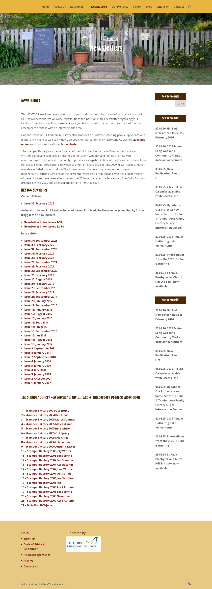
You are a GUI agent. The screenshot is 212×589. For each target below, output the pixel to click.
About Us (60, 6)
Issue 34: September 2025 (40, 240)
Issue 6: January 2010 (37, 361)
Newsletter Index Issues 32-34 (44, 226)
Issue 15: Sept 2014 (36, 322)
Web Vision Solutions (54, 584)
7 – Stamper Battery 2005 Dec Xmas (44, 437)
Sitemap (29, 538)
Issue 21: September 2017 (40, 296)
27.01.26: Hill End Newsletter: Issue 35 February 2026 (169, 314)
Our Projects (120, 6)
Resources (76, 6)
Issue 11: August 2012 (38, 340)
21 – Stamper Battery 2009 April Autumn (48, 500)
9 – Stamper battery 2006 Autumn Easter (48, 446)
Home (46, 6)
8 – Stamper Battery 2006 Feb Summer (46, 442)
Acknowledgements (37, 555)
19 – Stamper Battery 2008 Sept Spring (46, 491)
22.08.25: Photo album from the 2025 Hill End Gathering (170, 259)
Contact (179, 6)
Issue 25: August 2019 (38, 279)
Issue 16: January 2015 (38, 318)
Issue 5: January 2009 (37, 365)
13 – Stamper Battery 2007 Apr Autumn (47, 464)
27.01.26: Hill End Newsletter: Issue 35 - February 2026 (169, 133)
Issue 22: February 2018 (39, 292)
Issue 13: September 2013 (40, 331)
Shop (149, 6)
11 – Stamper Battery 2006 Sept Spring (46, 456)
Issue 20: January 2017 (38, 301)
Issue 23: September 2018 (40, 288)
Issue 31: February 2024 (39, 253)
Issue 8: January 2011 (37, 353)
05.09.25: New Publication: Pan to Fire (167, 173)
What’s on (163, 6)
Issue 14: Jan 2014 (35, 327)
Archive (28, 560)
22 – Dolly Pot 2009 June (36, 505)
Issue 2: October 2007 (38, 378)
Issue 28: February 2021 (39, 266)
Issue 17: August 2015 (38, 314)
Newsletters (99, 6)
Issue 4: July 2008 (35, 370)
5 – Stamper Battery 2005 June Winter (46, 428)
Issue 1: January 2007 (37, 383)
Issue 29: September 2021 (40, 262)
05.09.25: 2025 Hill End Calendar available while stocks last (169, 191)
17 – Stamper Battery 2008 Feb (41, 483)
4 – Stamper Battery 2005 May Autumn (46, 424)
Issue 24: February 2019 (39, 284)
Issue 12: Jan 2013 (35, 335)
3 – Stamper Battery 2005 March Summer (48, 419)
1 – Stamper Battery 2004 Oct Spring (45, 410)
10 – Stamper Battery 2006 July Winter (46, 451)
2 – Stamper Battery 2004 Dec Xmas (44, 415)
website (71, 144)
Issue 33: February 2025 (39, 245)
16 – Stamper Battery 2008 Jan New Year (48, 478)
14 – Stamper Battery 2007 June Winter (46, 469)
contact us (67, 123)
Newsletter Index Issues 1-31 (43, 222)
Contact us (31, 566)
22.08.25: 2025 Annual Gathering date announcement (169, 241)
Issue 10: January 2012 (38, 344)
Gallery (137, 6)
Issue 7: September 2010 (40, 357)
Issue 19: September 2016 (40, 305)
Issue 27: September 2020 (40, 271)
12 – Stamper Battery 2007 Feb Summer (47, 460)
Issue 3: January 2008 (37, 374)
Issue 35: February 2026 (39, 203)
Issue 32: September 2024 (40, 249)
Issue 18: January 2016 (38, 309)
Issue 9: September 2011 (40, 348)
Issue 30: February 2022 (39, 258)
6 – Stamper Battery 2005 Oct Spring (45, 433)
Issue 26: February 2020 (39, 275)
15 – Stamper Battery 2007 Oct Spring (46, 473)
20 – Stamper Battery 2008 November (46, 496)
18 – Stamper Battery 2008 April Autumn (48, 487)
